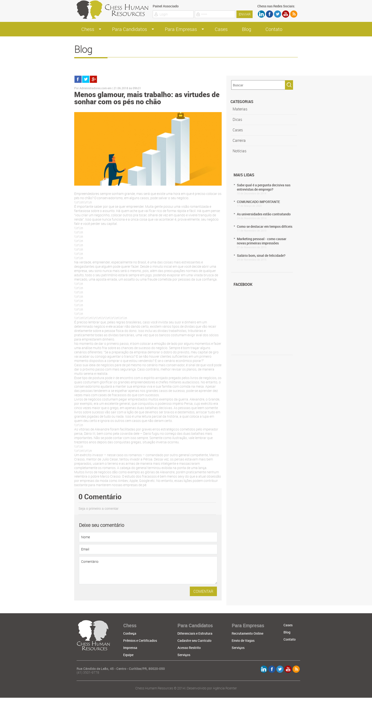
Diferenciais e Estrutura (194, 633)
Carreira (239, 140)
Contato (273, 29)
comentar (203, 591)
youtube (285, 14)
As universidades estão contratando (266, 216)
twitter (277, 14)
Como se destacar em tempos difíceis (266, 228)
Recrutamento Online (247, 633)
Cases (221, 29)
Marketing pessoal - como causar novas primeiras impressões (266, 243)
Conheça (129, 633)
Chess (87, 29)
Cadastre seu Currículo (194, 640)
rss (293, 14)
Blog (246, 29)
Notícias (239, 150)
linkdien (261, 14)
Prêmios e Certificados (140, 640)
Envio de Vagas (243, 640)
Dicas (237, 119)
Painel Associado (166, 6)
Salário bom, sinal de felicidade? (266, 257)
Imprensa (130, 647)
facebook (78, 79)
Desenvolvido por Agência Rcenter (212, 688)
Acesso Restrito (189, 647)
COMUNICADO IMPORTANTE (266, 203)
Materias (240, 109)
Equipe (128, 655)
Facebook (269, 14)
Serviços (183, 655)
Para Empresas (181, 29)
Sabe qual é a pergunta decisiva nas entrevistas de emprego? (266, 189)
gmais (93, 79)
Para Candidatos (129, 29)
